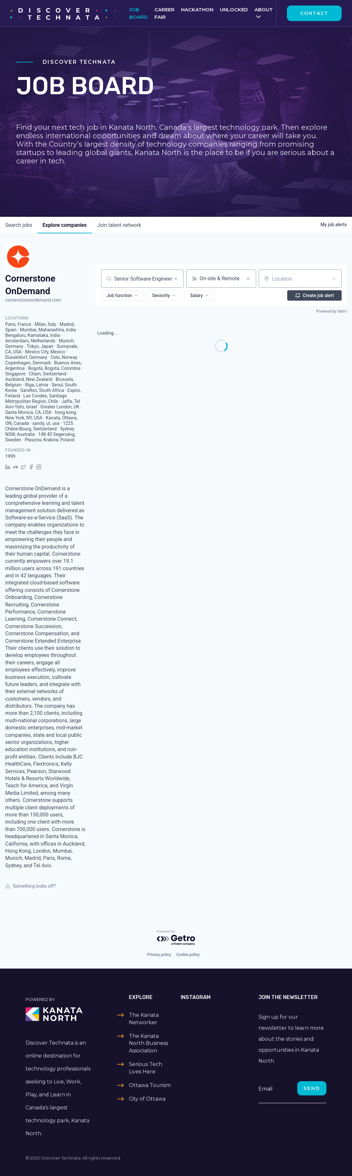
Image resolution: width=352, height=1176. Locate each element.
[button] (122, 295)
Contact (314, 13)
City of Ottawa (147, 1099)
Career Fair (164, 13)
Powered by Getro (331, 311)
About (264, 9)
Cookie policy (188, 954)
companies (64, 225)
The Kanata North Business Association (148, 1043)
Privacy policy (159, 954)
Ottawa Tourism (150, 1085)
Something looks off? (30, 886)
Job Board (138, 13)
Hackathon (197, 9)
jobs (18, 225)
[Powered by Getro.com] (176, 938)
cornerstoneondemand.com (33, 300)
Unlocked (234, 9)
